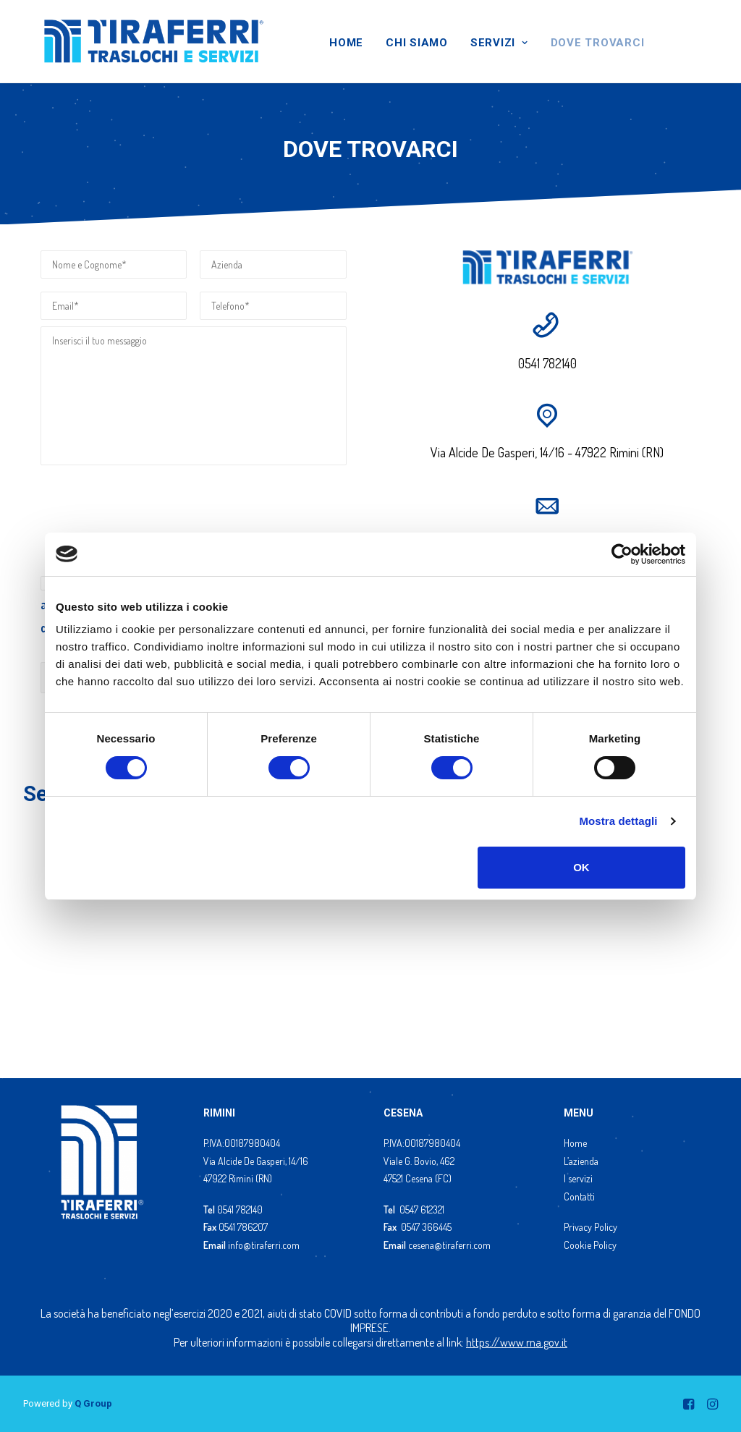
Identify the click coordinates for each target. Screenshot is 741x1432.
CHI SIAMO (417, 42)
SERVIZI (499, 42)
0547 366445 (426, 1227)
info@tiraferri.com (264, 1245)
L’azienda (581, 1161)
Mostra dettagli (618, 821)
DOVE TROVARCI (598, 42)
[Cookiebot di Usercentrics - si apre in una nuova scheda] (622, 554)
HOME (346, 42)
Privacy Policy (590, 1227)
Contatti (579, 1196)
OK (581, 867)
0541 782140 (240, 1209)
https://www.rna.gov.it (516, 1342)
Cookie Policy (590, 1245)
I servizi (578, 1178)
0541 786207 (243, 1227)
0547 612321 (421, 1209)
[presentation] (151, 506)
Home (575, 1143)
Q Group (93, 1403)
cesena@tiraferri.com (449, 1245)
